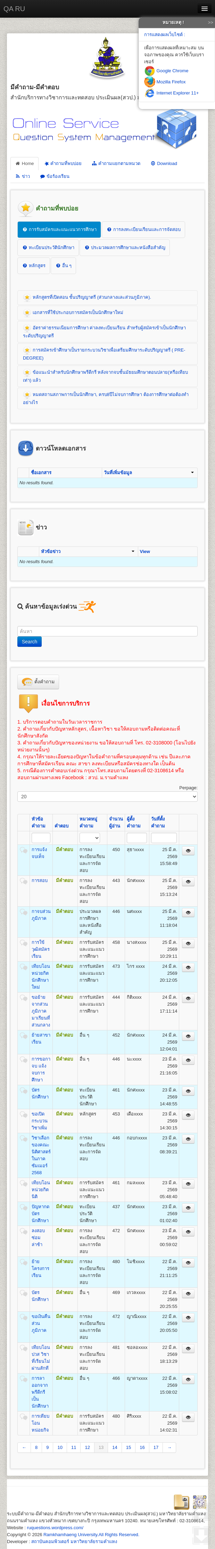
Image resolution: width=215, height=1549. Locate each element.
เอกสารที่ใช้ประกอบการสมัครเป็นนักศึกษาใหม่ (73, 313)
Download (163, 163)
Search (29, 641)
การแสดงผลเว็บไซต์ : (164, 34)
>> (210, 22)
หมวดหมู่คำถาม (88, 822)
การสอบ (40, 880)
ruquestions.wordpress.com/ (55, 1527)
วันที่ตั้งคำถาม (158, 822)
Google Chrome (166, 70)
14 (114, 1447)
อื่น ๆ (63, 265)
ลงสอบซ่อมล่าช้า (38, 1237)
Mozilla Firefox (164, 81)
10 (59, 1447)
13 (101, 1447)
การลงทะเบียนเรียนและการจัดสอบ (143, 229)
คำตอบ (61, 826)
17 (156, 1447)
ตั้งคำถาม (38, 681)
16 (142, 1447)
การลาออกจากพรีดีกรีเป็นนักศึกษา (40, 1392)
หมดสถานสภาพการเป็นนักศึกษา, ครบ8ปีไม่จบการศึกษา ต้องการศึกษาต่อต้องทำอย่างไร (106, 398)
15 (128, 1447)
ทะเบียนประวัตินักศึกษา (48, 247)
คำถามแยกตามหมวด (115, 163)
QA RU (14, 9)
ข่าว (22, 176)
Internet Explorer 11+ (171, 93)
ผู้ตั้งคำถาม (134, 822)
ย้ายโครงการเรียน (40, 1268)
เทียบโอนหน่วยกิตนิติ (41, 1189)
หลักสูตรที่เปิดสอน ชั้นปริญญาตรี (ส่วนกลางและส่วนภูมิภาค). (87, 298)
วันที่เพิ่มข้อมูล (149, 472)
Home (24, 163)
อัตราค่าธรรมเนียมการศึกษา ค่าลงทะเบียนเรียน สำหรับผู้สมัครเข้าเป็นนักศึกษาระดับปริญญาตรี (104, 331)
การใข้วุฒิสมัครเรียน (41, 949)
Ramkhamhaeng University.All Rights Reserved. (91, 1534)
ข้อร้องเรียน (54, 176)
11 (73, 1447)
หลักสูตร (34, 265)
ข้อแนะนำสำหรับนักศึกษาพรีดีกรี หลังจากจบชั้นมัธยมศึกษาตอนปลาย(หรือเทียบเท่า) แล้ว (105, 376)
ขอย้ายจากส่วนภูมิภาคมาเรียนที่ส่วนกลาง (41, 1011)
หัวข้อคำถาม (39, 822)
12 (87, 1447)
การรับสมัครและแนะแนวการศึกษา (59, 229)
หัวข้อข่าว (87, 551)
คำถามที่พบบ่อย (62, 163)
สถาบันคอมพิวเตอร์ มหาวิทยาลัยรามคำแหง (74, 1541)
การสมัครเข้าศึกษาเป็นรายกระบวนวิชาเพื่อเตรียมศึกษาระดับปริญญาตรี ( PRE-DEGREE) (104, 353)
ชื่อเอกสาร (41, 472)
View (145, 551)
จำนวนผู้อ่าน (116, 822)
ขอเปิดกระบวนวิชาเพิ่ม (40, 1120)
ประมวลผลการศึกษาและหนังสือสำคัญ (124, 247)
